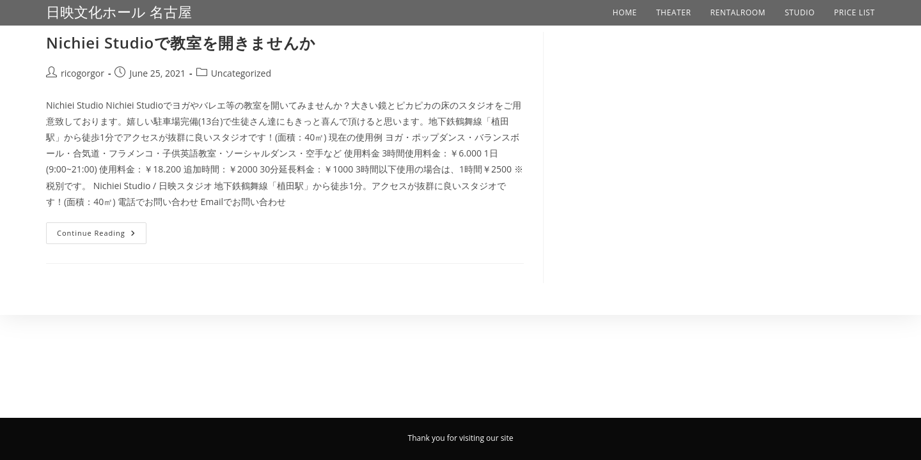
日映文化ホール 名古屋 (119, 12)
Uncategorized (241, 73)
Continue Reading (101, 230)
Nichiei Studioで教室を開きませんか (181, 42)
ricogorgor (82, 73)
